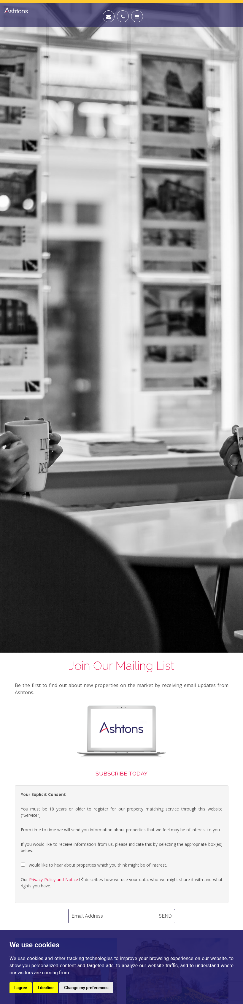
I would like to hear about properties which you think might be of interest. (94, 865)
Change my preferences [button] (86, 987)
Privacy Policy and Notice (53, 879)
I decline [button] (45, 987)
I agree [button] (20, 987)
